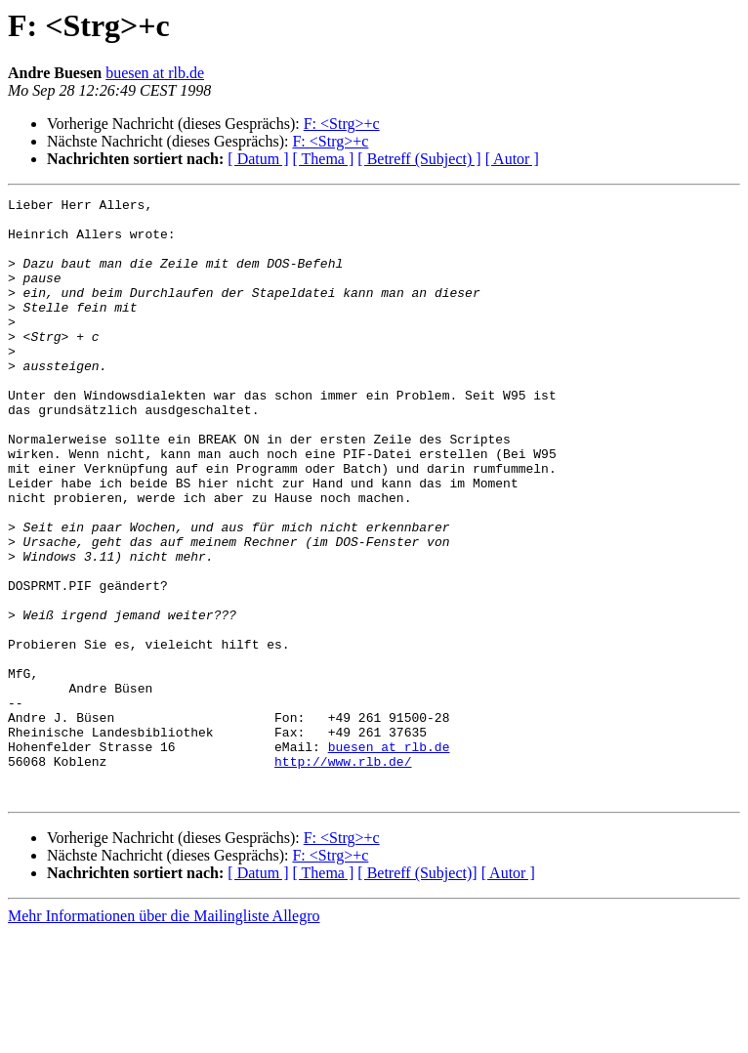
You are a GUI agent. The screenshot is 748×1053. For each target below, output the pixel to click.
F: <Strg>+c (342, 123)
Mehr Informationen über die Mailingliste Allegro (163, 1036)
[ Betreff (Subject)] (417, 993)
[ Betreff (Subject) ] (418, 158)
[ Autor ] (512, 158)
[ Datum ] (258, 158)
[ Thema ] (323, 158)
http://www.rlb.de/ (342, 875)
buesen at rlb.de (154, 72)
